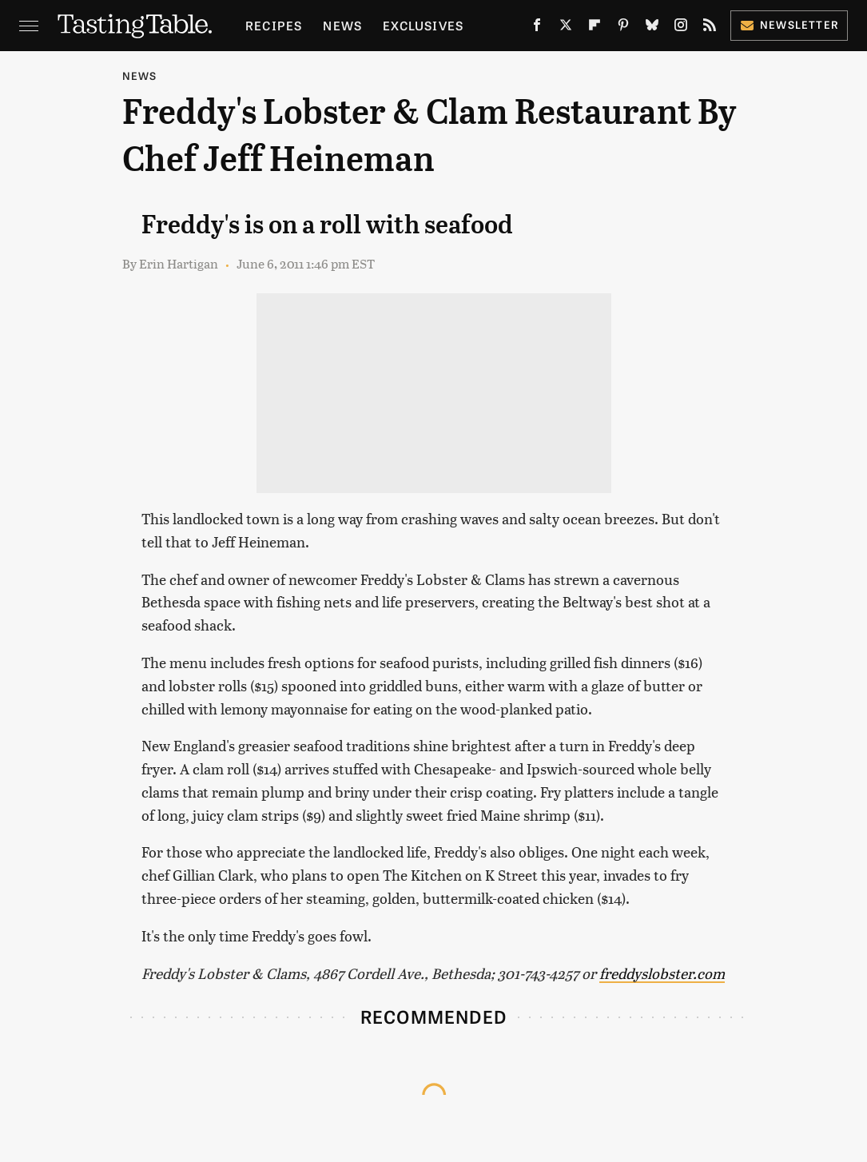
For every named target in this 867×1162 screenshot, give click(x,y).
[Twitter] (566, 28)
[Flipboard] (595, 28)
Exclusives (423, 25)
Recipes (273, 25)
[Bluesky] (652, 28)
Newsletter (789, 24)
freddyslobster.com (662, 973)
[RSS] (710, 28)
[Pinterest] (623, 28)
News (342, 25)
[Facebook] (537, 28)
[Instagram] (681, 28)
